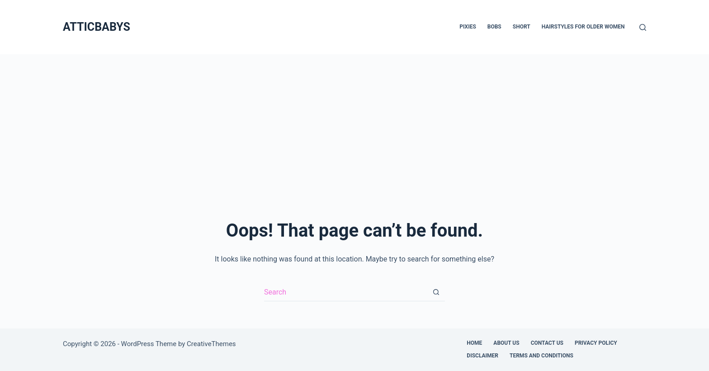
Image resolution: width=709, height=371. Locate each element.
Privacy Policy (596, 343)
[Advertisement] (354, 122)
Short (521, 27)
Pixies (467, 27)
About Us (506, 343)
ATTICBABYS (96, 26)
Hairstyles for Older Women (583, 27)
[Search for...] (345, 292)
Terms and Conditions (541, 355)
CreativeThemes (211, 344)
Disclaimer (482, 355)
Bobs (494, 27)
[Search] (642, 27)
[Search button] (436, 292)
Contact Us (547, 343)
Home (474, 343)
